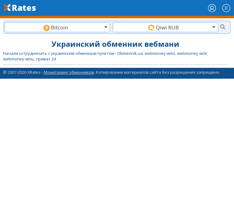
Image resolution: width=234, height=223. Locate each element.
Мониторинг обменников (69, 72)
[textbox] (57, 27)
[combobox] (57, 27)
